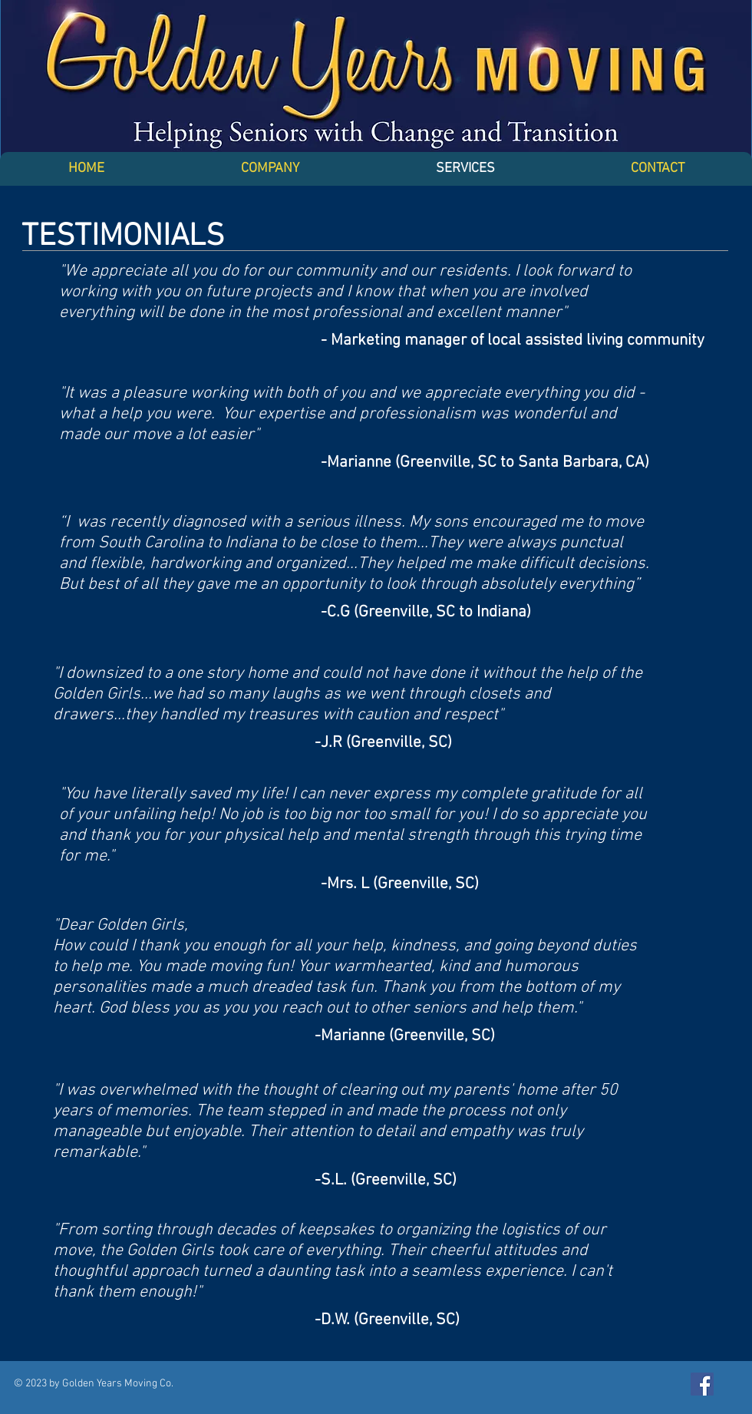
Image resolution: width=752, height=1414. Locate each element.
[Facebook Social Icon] (702, 1384)
